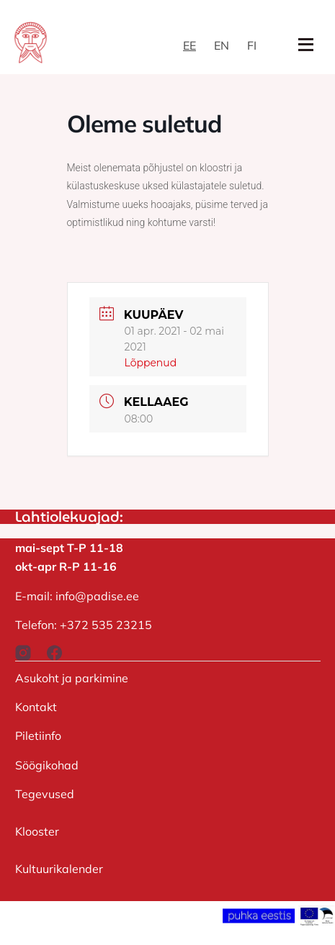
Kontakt (36, 707)
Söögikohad (47, 765)
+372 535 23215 (106, 625)
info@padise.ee (97, 596)
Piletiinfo (38, 735)
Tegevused (44, 794)
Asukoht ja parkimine (71, 678)
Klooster (37, 831)
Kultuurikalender (59, 869)
